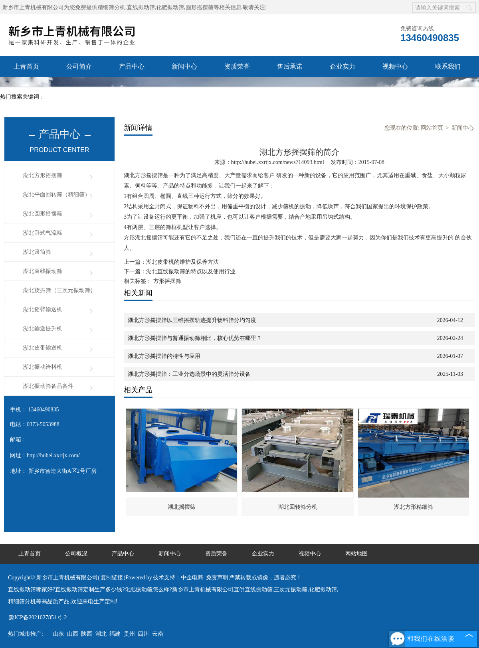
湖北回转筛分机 (297, 507)
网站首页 (432, 128)
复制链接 (112, 578)
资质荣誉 (237, 66)
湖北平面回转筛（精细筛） (56, 195)
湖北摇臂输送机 (42, 309)
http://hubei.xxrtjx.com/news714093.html (277, 162)
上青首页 (26, 66)
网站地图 (356, 554)
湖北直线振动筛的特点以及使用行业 (191, 272)
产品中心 (131, 66)
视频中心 (395, 66)
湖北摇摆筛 (182, 507)
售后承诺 (290, 66)
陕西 (86, 634)
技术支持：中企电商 (178, 578)
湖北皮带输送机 (42, 348)
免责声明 (217, 578)
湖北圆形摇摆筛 (42, 214)
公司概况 (76, 554)
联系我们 (448, 66)
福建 (115, 634)
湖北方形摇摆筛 (42, 175)
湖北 (101, 634)
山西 (72, 634)
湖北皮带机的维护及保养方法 (182, 262)
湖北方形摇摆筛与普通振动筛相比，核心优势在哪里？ (195, 338)
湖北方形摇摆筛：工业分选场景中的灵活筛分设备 (189, 374)
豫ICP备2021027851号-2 (38, 617)
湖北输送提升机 (42, 329)
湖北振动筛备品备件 (48, 386)
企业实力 (342, 66)
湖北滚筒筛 (37, 252)
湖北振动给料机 (42, 367)
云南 (157, 634)
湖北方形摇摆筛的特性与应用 (164, 356)
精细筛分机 (111, 7)
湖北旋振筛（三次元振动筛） (59, 290)
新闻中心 (184, 66)
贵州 (129, 634)
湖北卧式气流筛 (42, 233)
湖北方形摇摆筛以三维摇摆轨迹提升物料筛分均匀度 (192, 320)
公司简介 (79, 66)
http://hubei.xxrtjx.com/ (53, 455)
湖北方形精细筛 (413, 507)
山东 (58, 634)
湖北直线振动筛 (42, 271)
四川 (143, 634)
